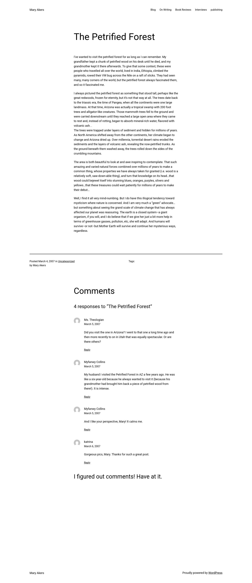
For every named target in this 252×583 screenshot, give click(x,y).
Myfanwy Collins (94, 362)
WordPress (215, 572)
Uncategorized (66, 261)
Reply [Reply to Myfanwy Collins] (87, 396)
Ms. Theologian (94, 319)
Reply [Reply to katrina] (87, 462)
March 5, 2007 (92, 324)
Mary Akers (37, 9)
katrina (88, 441)
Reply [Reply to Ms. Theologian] (87, 349)
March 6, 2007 (92, 446)
